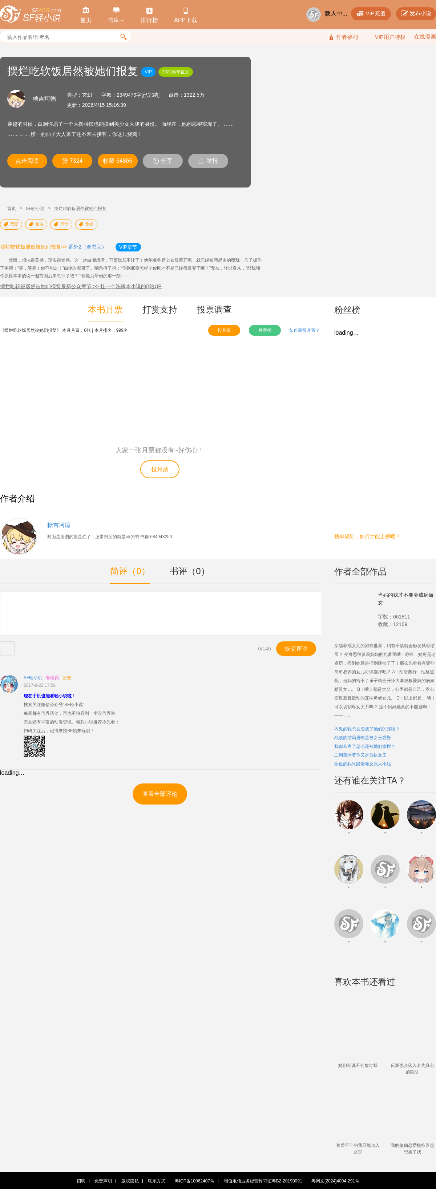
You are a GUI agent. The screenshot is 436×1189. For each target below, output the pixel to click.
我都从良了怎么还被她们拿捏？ (364, 746)
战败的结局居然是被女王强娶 (362, 737)
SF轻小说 (35, 208)
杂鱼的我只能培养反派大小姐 (362, 763)
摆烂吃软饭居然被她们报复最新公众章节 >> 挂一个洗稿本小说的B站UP (81, 286)
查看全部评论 (159, 794)
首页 (11, 208)
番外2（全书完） (87, 247)
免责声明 (103, 1181)
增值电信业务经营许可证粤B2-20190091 (263, 1181)
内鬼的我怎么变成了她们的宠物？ (367, 728)
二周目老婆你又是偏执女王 (360, 755)
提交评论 (296, 648)
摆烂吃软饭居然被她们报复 (80, 208)
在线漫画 (425, 36)
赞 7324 (72, 161)
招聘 (81, 1181)
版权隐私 (130, 1181)
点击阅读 (27, 161)
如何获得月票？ (304, 330)
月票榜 (264, 330)
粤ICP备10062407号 (194, 1181)
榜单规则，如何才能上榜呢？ (367, 536)
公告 (66, 677)
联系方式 (156, 1181)
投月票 (224, 330)
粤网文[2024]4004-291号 (335, 1181)
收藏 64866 (117, 161)
